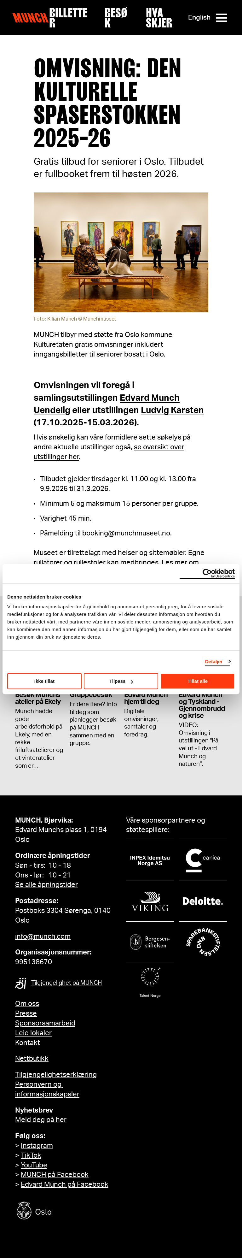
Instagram (37, 1145)
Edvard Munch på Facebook (64, 1184)
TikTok (31, 1155)
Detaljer (214, 661)
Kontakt (27, 1042)
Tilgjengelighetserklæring (56, 1074)
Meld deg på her (40, 1119)
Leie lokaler (33, 1033)
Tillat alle (197, 681)
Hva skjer (159, 18)
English (199, 17)
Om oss (27, 1003)
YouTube (34, 1165)
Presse (26, 1013)
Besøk (116, 18)
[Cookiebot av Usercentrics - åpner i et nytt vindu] (207, 574)
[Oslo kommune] (62, 1211)
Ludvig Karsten (172, 410)
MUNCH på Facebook (55, 1174)
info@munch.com (43, 936)
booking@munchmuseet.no (126, 533)
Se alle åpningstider (46, 884)
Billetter (68, 18)
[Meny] (221, 18)
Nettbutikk (32, 1058)
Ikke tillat (44, 681)
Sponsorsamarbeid (45, 1023)
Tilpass (121, 681)
